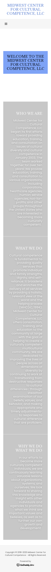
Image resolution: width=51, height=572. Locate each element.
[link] (25, 9)
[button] (6, 23)
